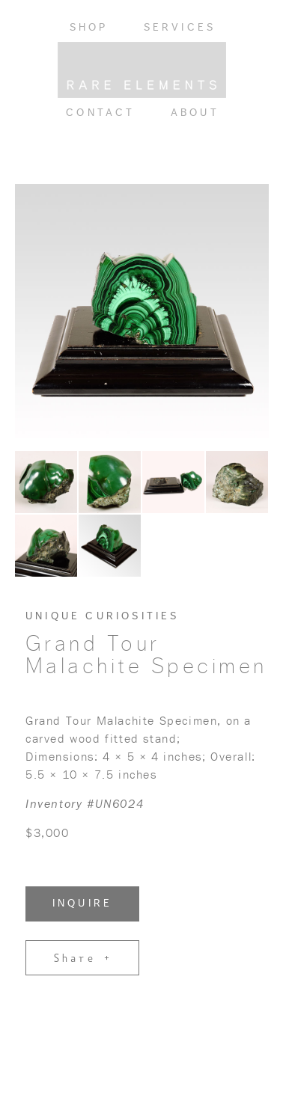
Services (180, 27)
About (195, 113)
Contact (100, 113)
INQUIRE (82, 903)
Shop (89, 27)
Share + (82, 957)
